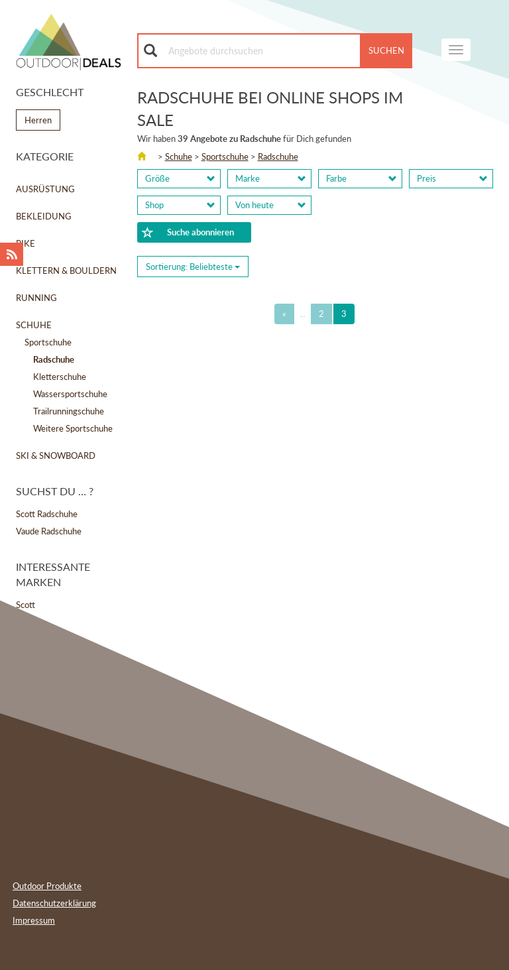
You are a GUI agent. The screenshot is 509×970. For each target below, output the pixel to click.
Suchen (386, 50)
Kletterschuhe (59, 376)
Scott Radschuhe (47, 514)
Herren (38, 120)
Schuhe (34, 325)
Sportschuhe (48, 342)
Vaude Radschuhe (49, 531)
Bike (25, 243)
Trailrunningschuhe (68, 411)
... (303, 313)
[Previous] (284, 314)
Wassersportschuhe (70, 394)
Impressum (34, 920)
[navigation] (456, 49)
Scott (25, 604)
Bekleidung (44, 216)
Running (36, 297)
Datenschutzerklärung (54, 903)
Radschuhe (278, 156)
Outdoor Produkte (47, 885)
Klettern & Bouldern (66, 270)
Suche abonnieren (188, 233)
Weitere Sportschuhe (73, 428)
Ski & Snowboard (55, 455)
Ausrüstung (45, 189)
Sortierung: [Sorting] (193, 266)
